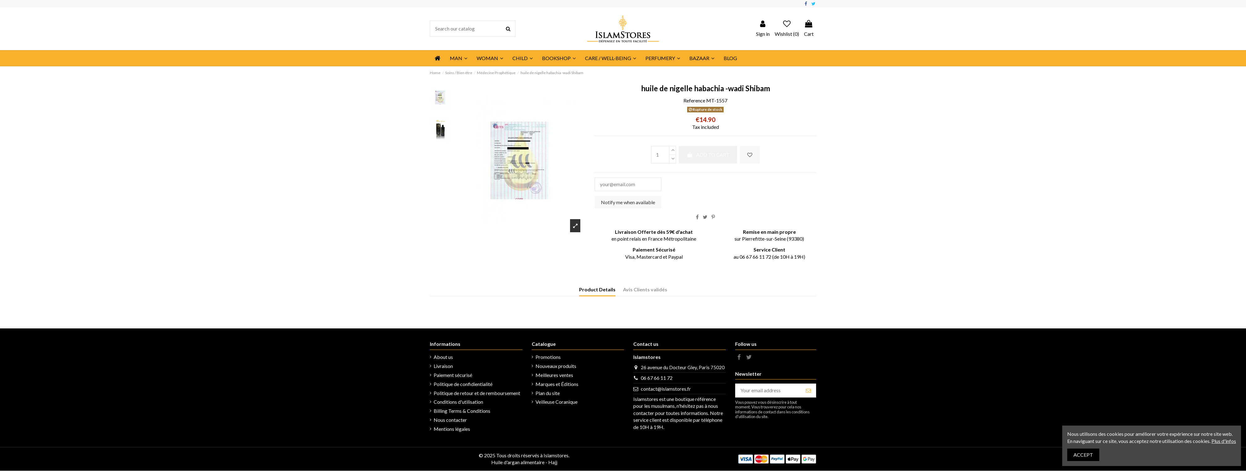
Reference (694, 100)
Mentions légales (452, 429)
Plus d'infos (1223, 441)
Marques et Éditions (556, 384)
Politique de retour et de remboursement (477, 393)
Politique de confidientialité (463, 384)
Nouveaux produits (555, 367)
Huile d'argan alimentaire (518, 463)
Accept (1083, 455)
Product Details (597, 290)
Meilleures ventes (554, 375)
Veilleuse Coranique (556, 402)
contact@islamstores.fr (666, 389)
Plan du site (547, 393)
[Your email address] (768, 391)
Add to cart (708, 155)
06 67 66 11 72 (657, 378)
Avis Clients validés (645, 290)
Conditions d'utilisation (458, 402)
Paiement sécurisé (453, 375)
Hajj (552, 463)
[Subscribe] (808, 391)
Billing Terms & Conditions (462, 411)
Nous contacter (450, 420)
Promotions (548, 357)
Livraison (443, 367)
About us (443, 357)
